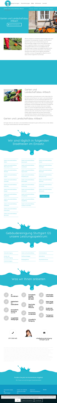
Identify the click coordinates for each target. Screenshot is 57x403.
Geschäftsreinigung (21, 347)
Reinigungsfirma (25, 259)
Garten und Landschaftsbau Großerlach (10, 204)
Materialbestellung (37, 357)
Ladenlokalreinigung (36, 347)
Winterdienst (42, 256)
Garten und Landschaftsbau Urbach (45, 161)
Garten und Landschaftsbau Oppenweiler (27, 170)
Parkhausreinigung (25, 256)
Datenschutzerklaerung (35, 391)
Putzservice (5, 348)
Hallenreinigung (41, 348)
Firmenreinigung (10, 347)
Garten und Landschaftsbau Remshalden (27, 180)
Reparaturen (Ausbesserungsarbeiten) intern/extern (38, 356)
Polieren (43, 350)
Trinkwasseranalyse (30, 348)
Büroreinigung (6, 347)
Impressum (32, 389)
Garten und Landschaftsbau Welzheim (45, 180)
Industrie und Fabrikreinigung (28, 347)
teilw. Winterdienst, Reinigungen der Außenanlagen (37, 358)
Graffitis (46, 350)
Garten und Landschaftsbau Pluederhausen (27, 175)
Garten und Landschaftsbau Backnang (10, 185)
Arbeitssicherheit (27, 358)
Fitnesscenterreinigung (12, 355)
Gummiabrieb (30, 350)
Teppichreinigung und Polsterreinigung (9, 350)
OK (17, 400)
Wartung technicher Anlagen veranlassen (36, 355)
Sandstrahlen (35, 350)
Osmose (5, 354)
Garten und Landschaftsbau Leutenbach (27, 166)
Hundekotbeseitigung (18, 348)
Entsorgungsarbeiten (13, 356)
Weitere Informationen (27, 400)
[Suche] (12, 10)
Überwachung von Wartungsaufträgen (13, 358)
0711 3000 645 (12, 338)
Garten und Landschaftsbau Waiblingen (45, 166)
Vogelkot (49, 350)
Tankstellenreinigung (12, 349)
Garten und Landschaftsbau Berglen (10, 190)
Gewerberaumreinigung (33, 354)
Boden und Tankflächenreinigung (20, 349)
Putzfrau (51, 347)
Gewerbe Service (47, 347)
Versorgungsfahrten (6, 356)
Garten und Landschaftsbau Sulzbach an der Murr (27, 204)
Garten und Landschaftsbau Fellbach (10, 199)
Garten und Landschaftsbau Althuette (10, 170)
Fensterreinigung (6, 355)
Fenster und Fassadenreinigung (8, 257)
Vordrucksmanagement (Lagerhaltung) (26, 357)
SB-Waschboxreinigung (29, 349)
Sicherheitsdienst (43, 253)
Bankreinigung (16, 347)
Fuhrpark (33, 357)
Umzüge (17, 356)
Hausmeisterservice (43, 259)
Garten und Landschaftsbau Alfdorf (10, 161)
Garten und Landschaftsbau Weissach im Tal (45, 175)
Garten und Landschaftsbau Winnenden (45, 185)
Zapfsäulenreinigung (50, 349)
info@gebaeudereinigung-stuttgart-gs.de (44, 339)
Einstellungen (38, 400)
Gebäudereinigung (8, 253)
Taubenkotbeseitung (24, 348)
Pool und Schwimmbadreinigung (24, 354)
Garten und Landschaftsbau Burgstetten (10, 195)
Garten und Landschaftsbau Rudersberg (27, 185)
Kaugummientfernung (19, 350)
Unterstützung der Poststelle (8, 357)
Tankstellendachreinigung (36, 349)
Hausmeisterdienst (39, 354)
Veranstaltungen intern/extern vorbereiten (25, 356)
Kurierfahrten (27, 355)
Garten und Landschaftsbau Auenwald (10, 180)
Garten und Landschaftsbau (27, 253)
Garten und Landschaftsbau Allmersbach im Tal (10, 166)
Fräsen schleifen (39, 350)
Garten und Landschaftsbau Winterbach (45, 190)
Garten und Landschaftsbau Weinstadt (45, 170)
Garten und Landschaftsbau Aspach (10, 175)
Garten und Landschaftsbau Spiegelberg (27, 199)
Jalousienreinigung (45, 354)
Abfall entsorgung (36, 348)
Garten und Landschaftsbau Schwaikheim (27, 195)
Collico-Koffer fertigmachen (16, 357)
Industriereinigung (8, 261)
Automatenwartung (49, 356)
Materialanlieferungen (45, 355)
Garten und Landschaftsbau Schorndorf (27, 190)
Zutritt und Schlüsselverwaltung (20, 355)
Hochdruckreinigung (25, 350)
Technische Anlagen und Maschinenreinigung (13, 354)
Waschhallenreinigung (44, 349)
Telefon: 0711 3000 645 (22, 389)
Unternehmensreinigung (10, 348)
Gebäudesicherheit (21, 358)
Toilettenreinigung (42, 347)
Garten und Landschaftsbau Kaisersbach (10, 209)
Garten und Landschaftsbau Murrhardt (10, 214)
